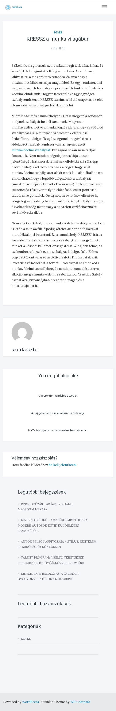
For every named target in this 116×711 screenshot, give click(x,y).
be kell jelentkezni (63, 465)
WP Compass (80, 702)
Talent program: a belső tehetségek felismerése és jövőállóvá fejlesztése (51, 560)
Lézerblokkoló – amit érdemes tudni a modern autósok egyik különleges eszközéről (53, 525)
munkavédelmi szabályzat (31, 150)
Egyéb (58, 32)
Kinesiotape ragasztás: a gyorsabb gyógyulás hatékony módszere (49, 576)
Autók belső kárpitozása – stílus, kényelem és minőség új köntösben (57, 544)
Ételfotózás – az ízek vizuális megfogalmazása (45, 506)
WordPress (31, 702)
